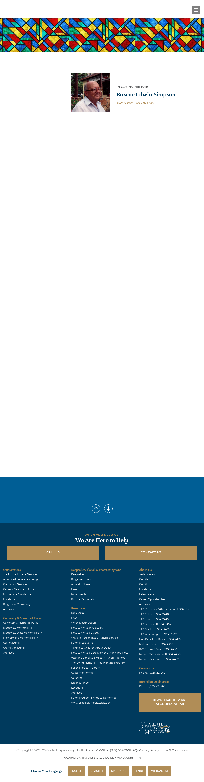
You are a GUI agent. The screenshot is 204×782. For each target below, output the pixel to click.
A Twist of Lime (80, 584)
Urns (74, 589)
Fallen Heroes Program (85, 668)
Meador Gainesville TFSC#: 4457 (159, 659)
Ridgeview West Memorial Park (22, 633)
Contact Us (151, 552)
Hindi (139, 771)
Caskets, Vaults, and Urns (18, 589)
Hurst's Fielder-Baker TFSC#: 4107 (160, 639)
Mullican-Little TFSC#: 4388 (156, 644)
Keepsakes (77, 574)
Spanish (97, 771)
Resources (77, 613)
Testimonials (147, 574)
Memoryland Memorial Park (20, 638)
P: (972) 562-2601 (118, 750)
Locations (9, 599)
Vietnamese (160, 771)
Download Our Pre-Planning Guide (170, 702)
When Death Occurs (83, 623)
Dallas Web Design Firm (123, 757)
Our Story (145, 584)
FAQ (74, 618)
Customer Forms (82, 673)
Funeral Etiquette (82, 643)
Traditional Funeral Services (20, 574)
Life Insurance (80, 682)
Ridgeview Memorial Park (19, 628)
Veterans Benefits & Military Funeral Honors (98, 658)
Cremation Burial (14, 648)
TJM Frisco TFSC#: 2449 (154, 619)
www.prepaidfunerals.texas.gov (91, 702)
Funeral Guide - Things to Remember (94, 697)
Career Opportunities (152, 599)
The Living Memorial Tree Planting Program (98, 663)
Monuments (79, 594)
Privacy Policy (149, 750)
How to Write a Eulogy (85, 633)
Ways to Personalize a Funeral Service (94, 638)
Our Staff (144, 579)
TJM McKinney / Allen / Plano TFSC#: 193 (164, 609)
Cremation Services (15, 584)
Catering (76, 677)
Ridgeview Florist (82, 579)
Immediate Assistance (17, 594)
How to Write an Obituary (87, 628)
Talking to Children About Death (91, 648)
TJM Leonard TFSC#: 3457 (155, 624)
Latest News (147, 594)
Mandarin (119, 771)
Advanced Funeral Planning (20, 579)
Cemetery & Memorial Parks (20, 623)
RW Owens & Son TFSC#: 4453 (158, 649)
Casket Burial (11, 643)
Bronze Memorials (82, 599)
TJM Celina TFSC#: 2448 (154, 614)
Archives (8, 609)
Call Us (53, 552)
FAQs (135, 750)
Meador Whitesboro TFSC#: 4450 (160, 654)
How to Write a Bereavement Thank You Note (99, 653)
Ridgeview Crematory (17, 604)
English (76, 771)
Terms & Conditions (173, 750)
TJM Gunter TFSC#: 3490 (154, 629)
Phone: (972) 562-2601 (152, 673)
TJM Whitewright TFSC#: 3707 (158, 634)
